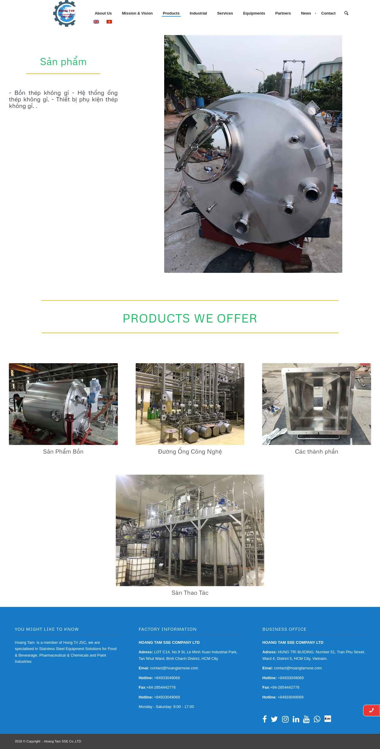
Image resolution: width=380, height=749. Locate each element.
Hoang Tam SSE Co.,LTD (62, 741)
